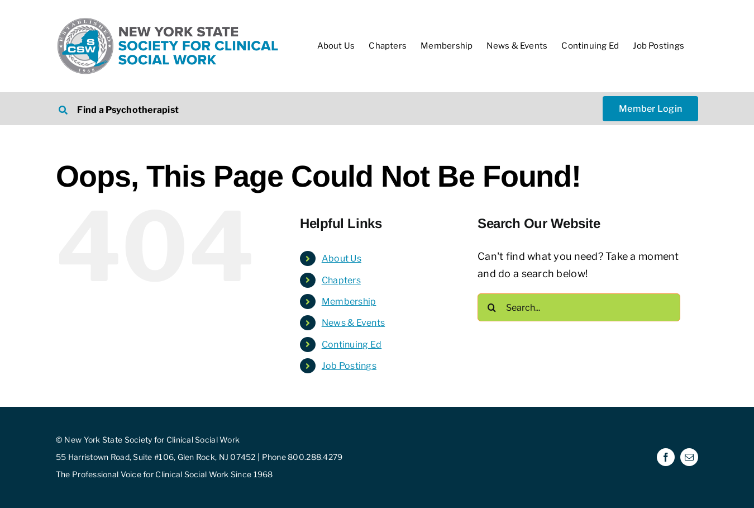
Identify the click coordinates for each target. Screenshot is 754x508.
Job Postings (349, 365)
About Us (341, 258)
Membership (349, 301)
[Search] (491, 307)
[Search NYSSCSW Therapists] (210, 108)
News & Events (353, 322)
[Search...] (579, 307)
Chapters (341, 280)
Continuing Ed (352, 344)
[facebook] (666, 457)
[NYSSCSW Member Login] (650, 108)
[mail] (689, 457)
